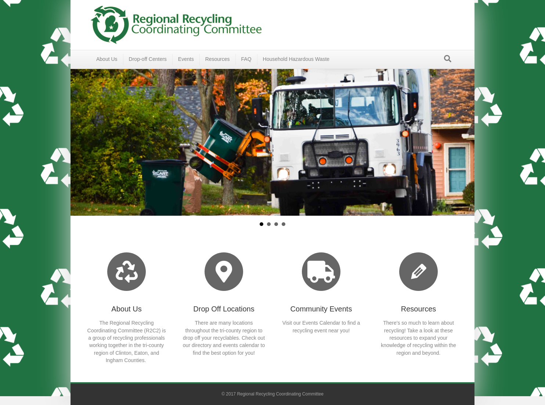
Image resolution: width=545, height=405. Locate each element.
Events (186, 59)
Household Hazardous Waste (296, 59)
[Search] (447, 58)
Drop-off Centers (148, 59)
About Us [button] (261, 224)
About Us (107, 59)
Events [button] (276, 224)
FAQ (246, 59)
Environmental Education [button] (283, 224)
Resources (217, 59)
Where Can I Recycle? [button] (269, 224)
